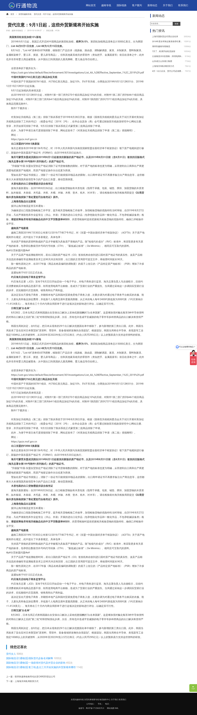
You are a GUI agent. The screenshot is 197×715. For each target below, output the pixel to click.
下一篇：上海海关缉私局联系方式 (22, 681)
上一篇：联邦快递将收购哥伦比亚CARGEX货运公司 (30, 676)
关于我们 (168, 5)
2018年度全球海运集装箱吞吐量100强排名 (167, 41)
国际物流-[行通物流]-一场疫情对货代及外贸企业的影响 (36, 662)
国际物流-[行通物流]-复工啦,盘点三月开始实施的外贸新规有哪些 (41, 667)
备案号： (82, 708)
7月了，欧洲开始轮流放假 (163, 51)
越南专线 (106, 5)
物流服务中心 (105, 699)
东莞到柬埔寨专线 (91, 699)
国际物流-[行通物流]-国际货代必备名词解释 (30, 658)
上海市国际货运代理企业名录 (165, 36)
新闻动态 (152, 5)
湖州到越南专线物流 (161, 46)
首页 (12, 14)
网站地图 (111, 708)
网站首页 (91, 5)
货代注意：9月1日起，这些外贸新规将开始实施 (53, 14)
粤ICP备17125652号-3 (95, 708)
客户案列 (137, 5)
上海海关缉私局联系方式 (163, 66)
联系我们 (183, 5)
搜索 (176, 24)
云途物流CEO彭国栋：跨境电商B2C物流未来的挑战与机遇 (167, 56)
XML (117, 708)
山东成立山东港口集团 (162, 61)
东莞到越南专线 (24, 14)
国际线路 (122, 5)
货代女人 (11, 653)
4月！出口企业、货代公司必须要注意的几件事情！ (167, 71)
